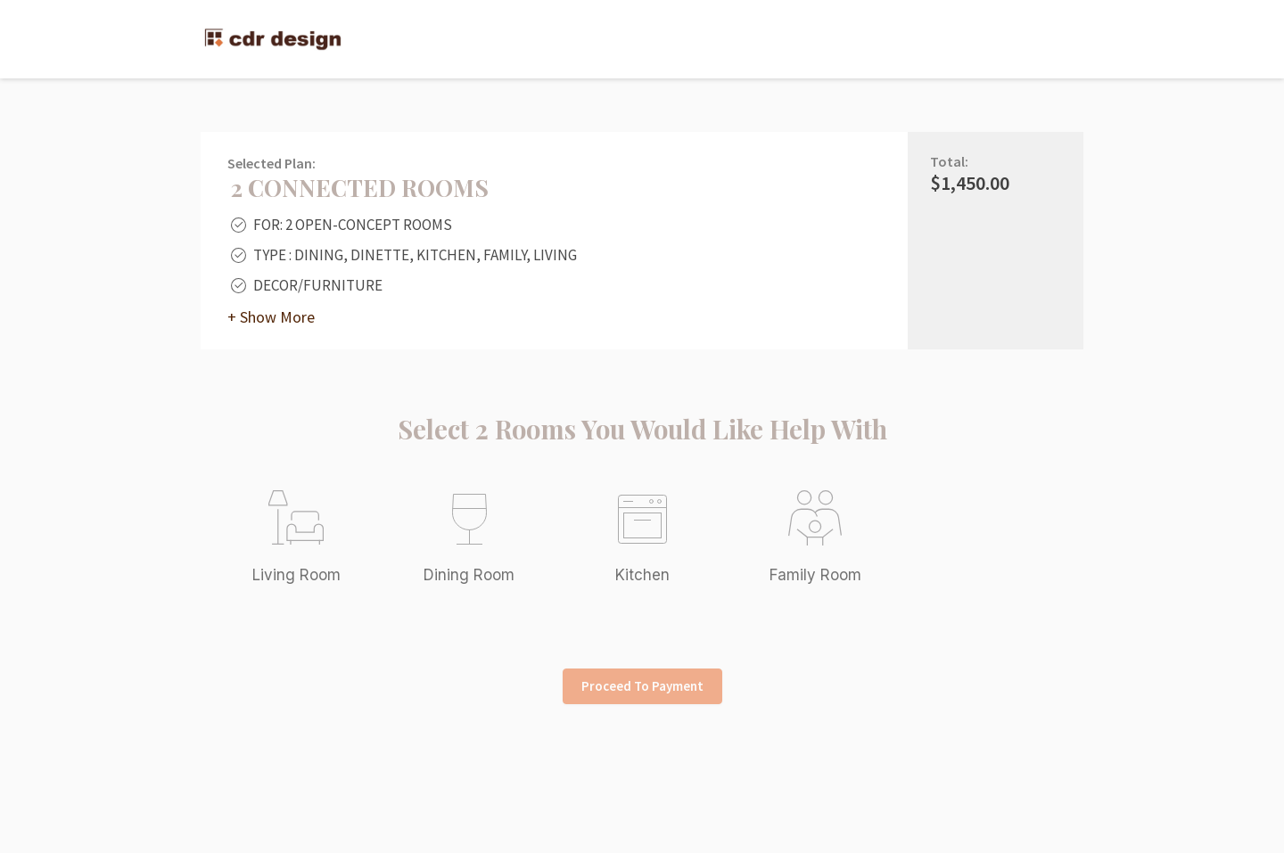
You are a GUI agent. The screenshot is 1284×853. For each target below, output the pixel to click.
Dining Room (469, 575)
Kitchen (642, 575)
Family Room (815, 575)
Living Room (296, 575)
